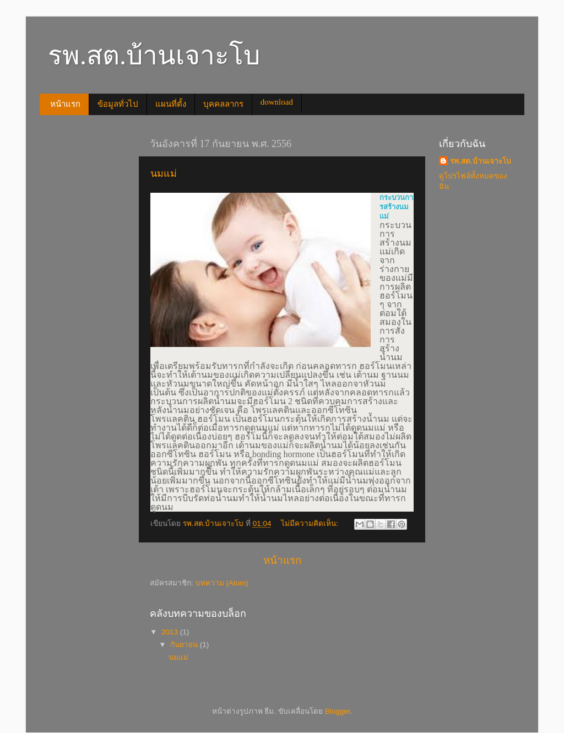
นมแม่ (163, 173)
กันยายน (185, 644)
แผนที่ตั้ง (170, 104)
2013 (170, 632)
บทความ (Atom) (222, 583)
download (277, 101)
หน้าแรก (65, 104)
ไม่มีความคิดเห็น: (310, 523)
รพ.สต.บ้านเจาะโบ (480, 161)
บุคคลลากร (223, 104)
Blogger (337, 711)
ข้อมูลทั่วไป (117, 104)
